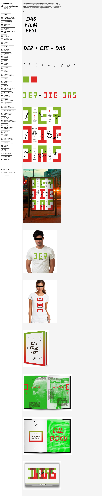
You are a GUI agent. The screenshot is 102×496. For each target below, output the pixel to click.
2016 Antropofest (4, 86)
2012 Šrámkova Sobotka (6, 128)
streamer (5, 6)
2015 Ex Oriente (4, 95)
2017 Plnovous (4, 78)
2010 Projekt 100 (4, 142)
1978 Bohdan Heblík (5, 159)
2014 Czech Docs (5, 103)
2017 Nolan (3, 73)
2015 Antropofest (4, 98)
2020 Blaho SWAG (5, 36)
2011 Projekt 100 (4, 134)
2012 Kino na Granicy (5, 130)
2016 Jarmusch (4, 79)
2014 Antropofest (4, 105)
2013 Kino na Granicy (5, 118)
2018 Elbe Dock (4, 67)
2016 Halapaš (4, 84)
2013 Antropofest (4, 123)
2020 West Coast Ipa (5, 38)
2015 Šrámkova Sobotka (6, 91)
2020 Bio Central (4, 35)
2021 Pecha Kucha (5, 15)
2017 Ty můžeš (4, 71)
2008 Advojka (4, 146)
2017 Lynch (3, 70)
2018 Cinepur (4, 64)
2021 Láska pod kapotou (6, 20)
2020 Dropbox (4, 34)
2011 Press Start (4, 135)
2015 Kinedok (4, 93)
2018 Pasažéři (4, 60)
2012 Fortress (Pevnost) (6, 125)
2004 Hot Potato (4, 150)
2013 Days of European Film (7, 120)
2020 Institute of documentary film (8, 31)
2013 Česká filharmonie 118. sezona (8, 109)
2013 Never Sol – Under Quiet (7, 110)
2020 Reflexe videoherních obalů (8, 27)
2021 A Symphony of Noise (6, 22)
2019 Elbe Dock (4, 56)
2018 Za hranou (4, 59)
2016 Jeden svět (4, 85)
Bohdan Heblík (7, 4)
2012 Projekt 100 (4, 131)
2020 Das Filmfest (5, 28)
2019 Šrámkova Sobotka (6, 53)
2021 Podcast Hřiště (5, 24)
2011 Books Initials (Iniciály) (7, 138)
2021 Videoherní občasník (6, 21)
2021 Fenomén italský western (7, 17)
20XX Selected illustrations (6, 155)
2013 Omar (3, 116)
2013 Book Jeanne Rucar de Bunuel (8, 121)
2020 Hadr (3, 32)
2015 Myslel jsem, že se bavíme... (8, 88)
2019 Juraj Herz (4, 46)
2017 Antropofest (4, 77)
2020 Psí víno (4, 43)
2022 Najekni (4, 14)
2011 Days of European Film (7, 139)
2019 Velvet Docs (5, 47)
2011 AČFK (3, 132)
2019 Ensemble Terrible (6, 52)
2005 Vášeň (3, 149)
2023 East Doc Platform (6, 13)
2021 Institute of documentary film (8, 18)
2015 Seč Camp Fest (5, 96)
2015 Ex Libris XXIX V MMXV (7, 92)
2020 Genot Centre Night (6, 39)
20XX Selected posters (6, 153)
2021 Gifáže (3, 25)
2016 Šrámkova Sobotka (6, 81)
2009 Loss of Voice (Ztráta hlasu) (8, 143)
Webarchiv (3, 172)
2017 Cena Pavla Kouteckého (7, 75)
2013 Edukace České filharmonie (8, 107)
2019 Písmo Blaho (5, 50)
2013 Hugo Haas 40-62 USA (7, 111)
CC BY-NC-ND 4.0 (5, 169)
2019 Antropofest (4, 57)
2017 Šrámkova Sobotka (6, 74)
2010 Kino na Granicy (5, 141)
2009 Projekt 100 (4, 145)
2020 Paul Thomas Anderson (7, 29)
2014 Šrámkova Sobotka (6, 102)
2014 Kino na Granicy (5, 106)
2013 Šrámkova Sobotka (6, 113)
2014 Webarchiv (4, 99)
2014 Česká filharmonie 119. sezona (8, 100)
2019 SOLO (3, 54)
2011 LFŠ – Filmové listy (6, 137)
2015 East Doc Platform (6, 89)
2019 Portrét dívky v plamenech (7, 45)
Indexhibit (7, 175)
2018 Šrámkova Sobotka (6, 66)
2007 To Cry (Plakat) (5, 148)
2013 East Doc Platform (6, 114)
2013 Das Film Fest (5, 117)
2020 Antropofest (4, 42)
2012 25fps (3, 124)
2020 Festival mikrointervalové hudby (9, 41)
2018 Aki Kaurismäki (5, 61)
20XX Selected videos (5, 156)
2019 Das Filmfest (5, 49)
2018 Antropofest (4, 68)
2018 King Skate (4, 63)
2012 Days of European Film (7, 127)
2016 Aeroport (4, 82)
